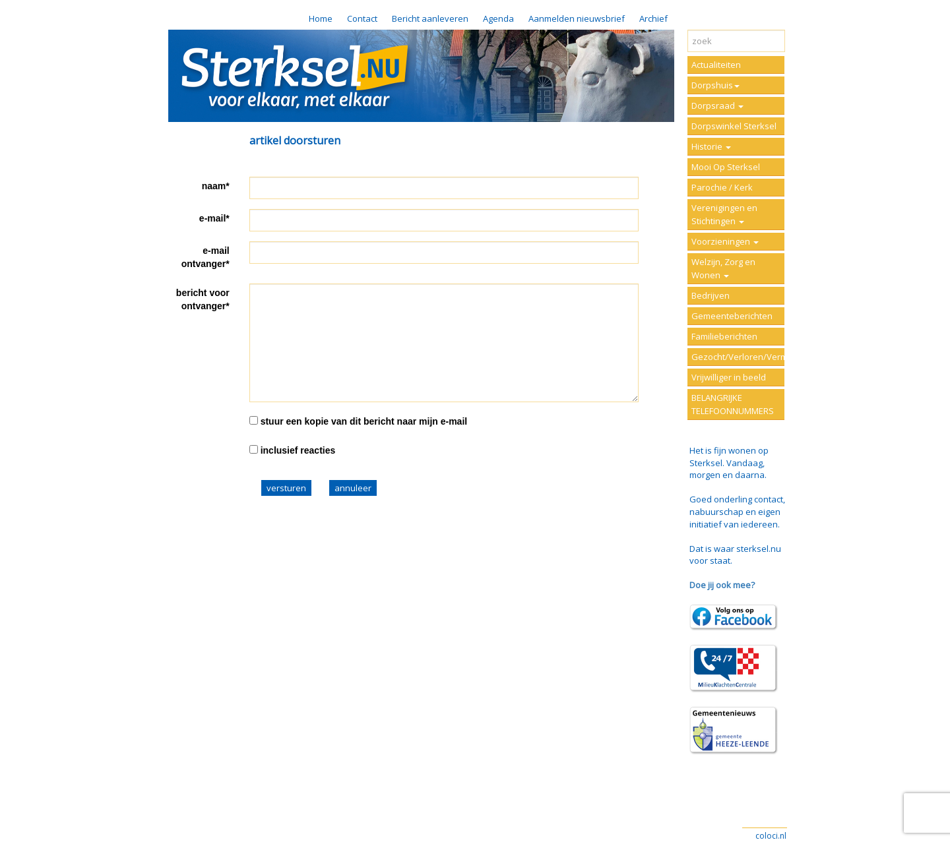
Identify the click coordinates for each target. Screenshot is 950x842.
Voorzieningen (725, 241)
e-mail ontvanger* (205, 257)
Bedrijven (710, 295)
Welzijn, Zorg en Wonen (723, 268)
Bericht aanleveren (430, 18)
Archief (653, 18)
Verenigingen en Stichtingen (724, 214)
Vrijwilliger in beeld (728, 377)
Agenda (498, 18)
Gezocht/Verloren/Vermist (737, 357)
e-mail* (214, 218)
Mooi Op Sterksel (725, 167)
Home (320, 18)
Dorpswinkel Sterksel (733, 126)
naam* (216, 186)
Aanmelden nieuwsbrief (576, 18)
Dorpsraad (717, 105)
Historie (711, 146)
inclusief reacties (298, 450)
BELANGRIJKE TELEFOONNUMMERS (732, 404)
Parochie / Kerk (722, 187)
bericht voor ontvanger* (203, 299)
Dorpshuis (715, 85)
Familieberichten (724, 336)
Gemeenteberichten (732, 316)
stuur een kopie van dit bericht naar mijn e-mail (364, 421)
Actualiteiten (716, 65)
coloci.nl (770, 835)
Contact (362, 18)
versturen (286, 488)
